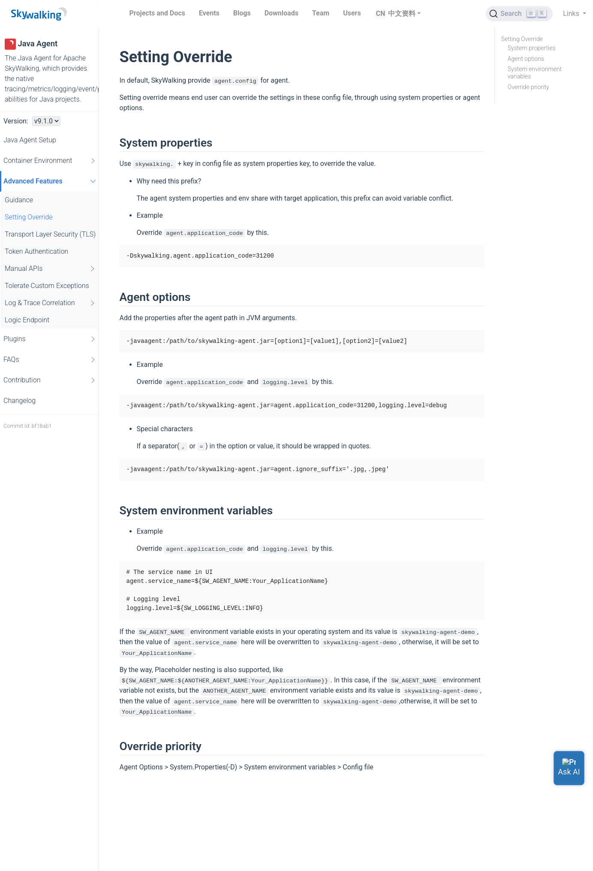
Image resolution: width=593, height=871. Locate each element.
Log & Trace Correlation (50, 303)
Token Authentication (36, 251)
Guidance (19, 200)
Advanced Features (50, 181)
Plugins (49, 339)
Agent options (526, 58)
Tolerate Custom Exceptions (47, 286)
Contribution (49, 380)
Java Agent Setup (29, 140)
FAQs (49, 359)
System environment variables (535, 73)
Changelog (19, 400)
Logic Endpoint (27, 320)
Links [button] (572, 13)
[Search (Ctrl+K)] (519, 13)
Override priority (528, 87)
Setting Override (28, 217)
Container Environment (49, 161)
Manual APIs (50, 269)
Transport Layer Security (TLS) (50, 234)
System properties (532, 48)
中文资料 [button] (401, 13)
